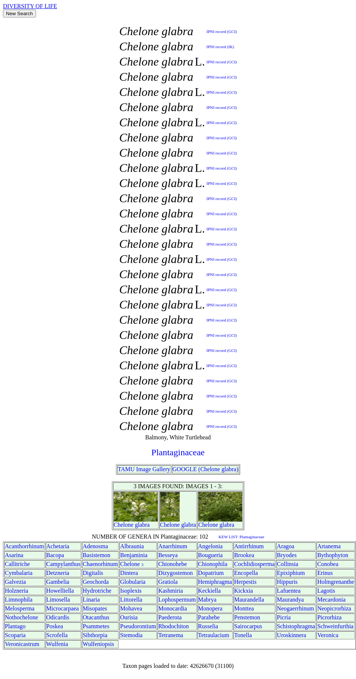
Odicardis (57, 617)
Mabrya (207, 599)
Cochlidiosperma (254, 564)
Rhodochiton (173, 626)
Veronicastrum (22, 644)
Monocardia (172, 608)
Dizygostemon (175, 573)
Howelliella (60, 591)
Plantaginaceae (178, 452)
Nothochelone (21, 617)
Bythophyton (332, 555)
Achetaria (57, 546)
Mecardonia (331, 599)
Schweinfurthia (335, 626)
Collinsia (287, 564)
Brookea (244, 555)
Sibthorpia (95, 635)
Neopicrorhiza (334, 608)
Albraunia (132, 546)
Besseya (167, 555)
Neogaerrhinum (295, 608)
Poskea (54, 626)
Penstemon (247, 617)
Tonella (243, 635)
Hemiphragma (215, 582)
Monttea (244, 608)
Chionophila (212, 564)
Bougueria (210, 555)
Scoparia (15, 635)
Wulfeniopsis (98, 644)
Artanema (328, 546)
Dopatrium (211, 573)
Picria (283, 617)
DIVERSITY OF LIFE (30, 6)
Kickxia (243, 591)
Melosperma (19, 608)
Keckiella (209, 591)
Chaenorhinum (100, 564)
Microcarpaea (62, 608)
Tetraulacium (213, 635)
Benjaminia (133, 555)
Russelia (208, 626)
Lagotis (326, 591)
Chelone (123, 525)
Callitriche (17, 564)
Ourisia (128, 617)
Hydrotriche (97, 591)
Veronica (327, 635)
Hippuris (287, 582)
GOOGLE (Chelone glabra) (206, 469)
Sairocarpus (248, 626)
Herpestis (245, 582)
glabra (142, 525)
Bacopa (55, 555)
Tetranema (170, 635)
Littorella (131, 599)
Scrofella (57, 635)
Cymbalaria (19, 573)
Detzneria (57, 573)
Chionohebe (172, 564)
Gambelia (57, 582)
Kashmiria (170, 591)
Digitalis (93, 573)
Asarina (14, 555)
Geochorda (96, 582)
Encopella (246, 573)
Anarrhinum (172, 546)
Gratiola (167, 582)
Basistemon (96, 555)
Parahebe (209, 617)
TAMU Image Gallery (144, 469)
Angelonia (210, 546)
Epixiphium (291, 573)
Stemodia (131, 635)
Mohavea (131, 608)
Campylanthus (63, 564)
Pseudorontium (138, 626)
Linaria (91, 599)
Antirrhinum (249, 546)
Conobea (327, 564)
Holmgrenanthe (335, 582)
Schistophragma (296, 626)
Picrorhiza (329, 617)
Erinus (325, 573)
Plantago (15, 626)
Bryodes (286, 555)
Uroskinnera (291, 635)
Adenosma (95, 546)
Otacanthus (96, 617)
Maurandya (290, 599)
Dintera (129, 573)
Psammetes (96, 626)
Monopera (210, 608)
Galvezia (15, 582)
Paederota (170, 617)
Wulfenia (57, 644)
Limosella (58, 599)
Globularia (132, 582)
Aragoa (285, 546)
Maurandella (249, 599)
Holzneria (16, 591)
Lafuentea (288, 591)
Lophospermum (177, 599)
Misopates (95, 608)
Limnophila (19, 599)
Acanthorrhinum (24, 546)
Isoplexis (131, 591)
